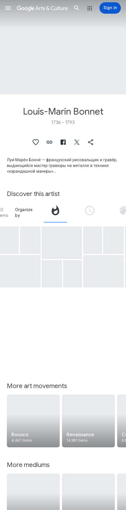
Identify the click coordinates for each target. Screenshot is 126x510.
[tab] (55, 213)
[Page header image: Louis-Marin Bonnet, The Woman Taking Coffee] (63, 47)
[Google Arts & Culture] (42, 8)
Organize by (24, 212)
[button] (8, 8)
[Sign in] (110, 8)
